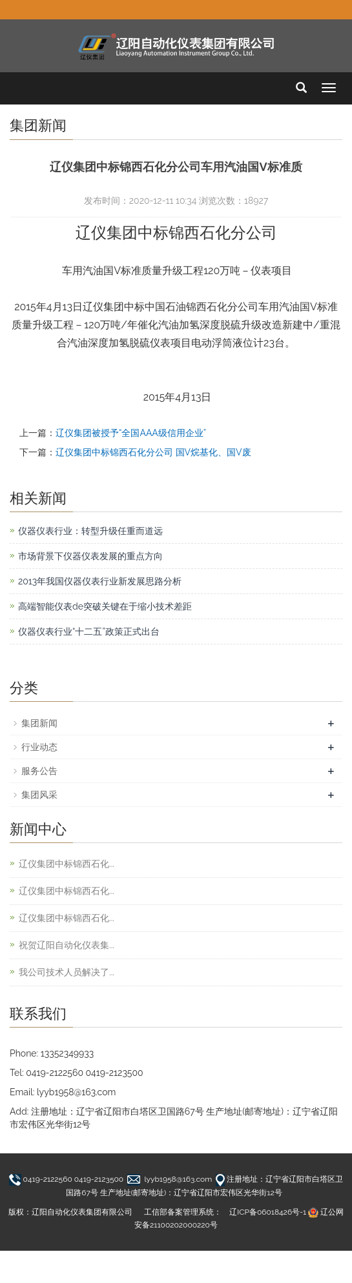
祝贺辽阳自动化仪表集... (66, 945)
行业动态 (39, 747)
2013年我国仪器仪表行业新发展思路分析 (99, 581)
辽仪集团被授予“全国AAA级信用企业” (131, 433)
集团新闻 (39, 723)
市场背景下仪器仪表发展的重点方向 (90, 556)
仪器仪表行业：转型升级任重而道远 (90, 531)
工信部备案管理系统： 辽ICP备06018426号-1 (225, 1212)
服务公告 (39, 771)
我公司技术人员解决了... (66, 972)
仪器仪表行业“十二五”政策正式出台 (89, 631)
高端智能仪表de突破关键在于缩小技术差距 (105, 606)
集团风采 (39, 795)
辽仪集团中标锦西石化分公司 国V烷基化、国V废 (153, 452)
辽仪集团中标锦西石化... (66, 864)
